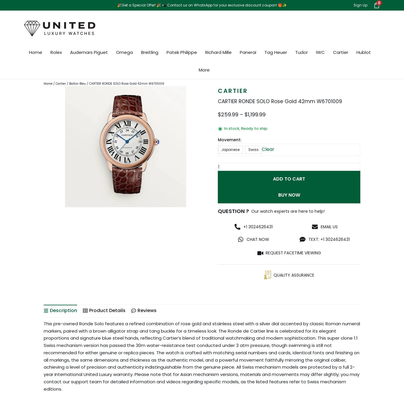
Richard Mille (218, 52)
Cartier (340, 52)
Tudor (301, 52)
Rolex (56, 52)
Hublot (364, 52)
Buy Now (289, 195)
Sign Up (360, 5)
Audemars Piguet (89, 52)
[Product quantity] (289, 167)
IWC (320, 52)
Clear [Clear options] (268, 149)
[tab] (60, 311)
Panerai (248, 52)
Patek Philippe (182, 52)
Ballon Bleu (77, 83)
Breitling (149, 52)
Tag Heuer (275, 52)
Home (35, 52)
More (204, 70)
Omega (124, 52)
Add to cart (289, 179)
